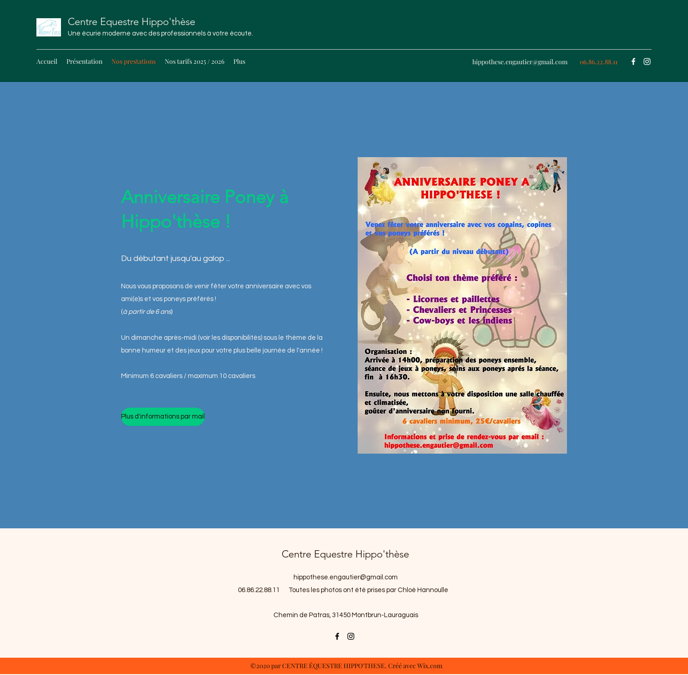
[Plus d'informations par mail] (163, 417)
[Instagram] (647, 61)
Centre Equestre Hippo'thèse (131, 21)
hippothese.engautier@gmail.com (519, 61)
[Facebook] (633, 61)
